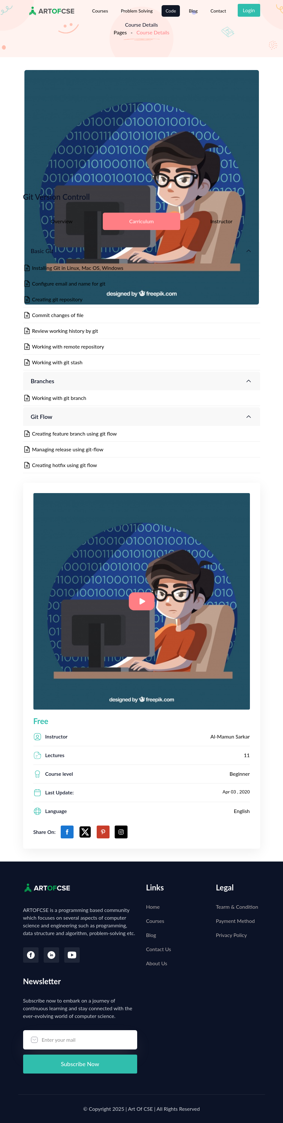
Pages (120, 32)
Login (249, 10)
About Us (156, 963)
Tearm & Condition (237, 907)
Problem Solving (137, 10)
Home (153, 907)
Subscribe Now (80, 1063)
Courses (100, 10)
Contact (218, 10)
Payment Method (235, 921)
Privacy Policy (231, 935)
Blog (193, 10)
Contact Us (158, 949)
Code (170, 10)
